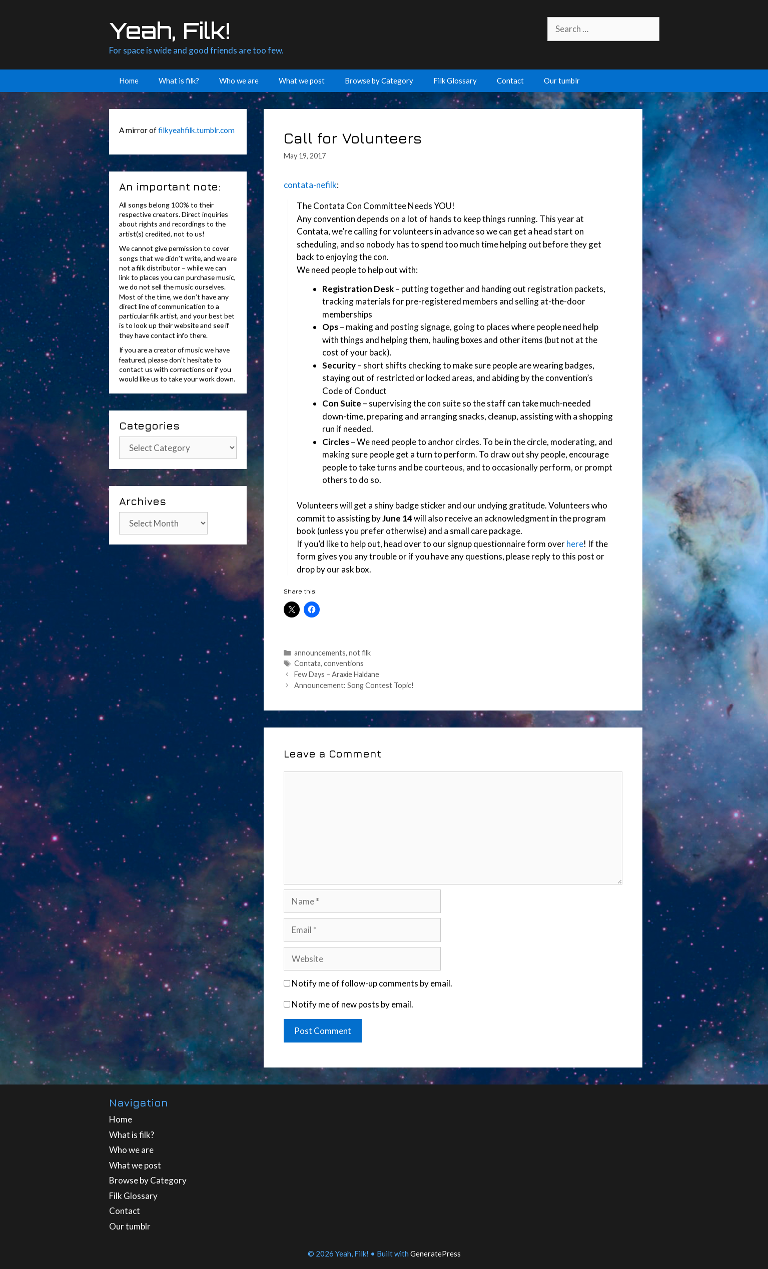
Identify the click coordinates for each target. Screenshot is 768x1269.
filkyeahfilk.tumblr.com (196, 130)
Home (129, 80)
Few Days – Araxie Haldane (336, 674)
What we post (302, 80)
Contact (510, 80)
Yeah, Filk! (169, 30)
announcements (320, 652)
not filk (360, 652)
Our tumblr (562, 80)
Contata (307, 663)
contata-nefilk (310, 185)
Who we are (239, 80)
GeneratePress (435, 1253)
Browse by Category (379, 80)
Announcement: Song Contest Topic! (354, 685)
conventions (344, 663)
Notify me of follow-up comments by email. (372, 983)
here (574, 543)
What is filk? (179, 80)
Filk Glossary (455, 80)
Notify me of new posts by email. (352, 1004)
